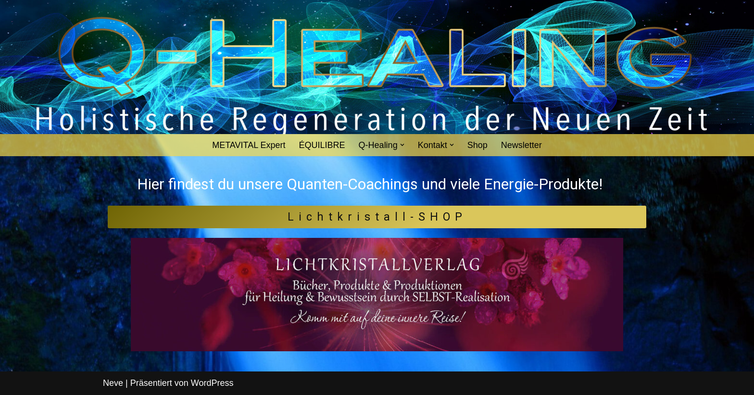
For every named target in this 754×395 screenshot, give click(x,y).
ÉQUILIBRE (322, 145)
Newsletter (521, 145)
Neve (113, 383)
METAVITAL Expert (248, 145)
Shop (477, 145)
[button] (402, 145)
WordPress (212, 383)
